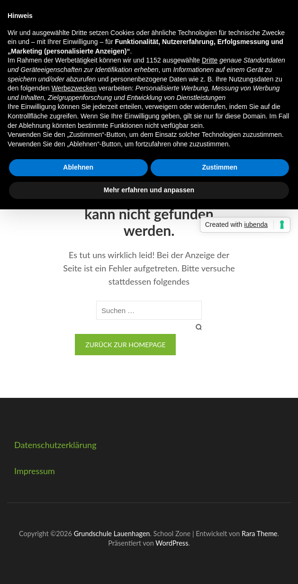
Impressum (34, 471)
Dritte (209, 60)
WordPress (171, 543)
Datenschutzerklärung (55, 445)
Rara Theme (259, 534)
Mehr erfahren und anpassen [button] (149, 190)
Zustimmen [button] (219, 167)
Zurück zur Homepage (125, 345)
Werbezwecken (74, 88)
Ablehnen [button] (78, 167)
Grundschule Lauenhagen (112, 534)
